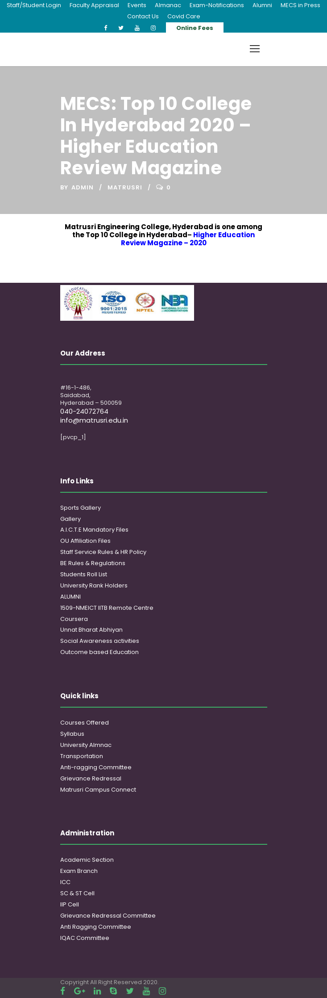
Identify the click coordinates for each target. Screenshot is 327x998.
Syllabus (72, 734)
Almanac (168, 5)
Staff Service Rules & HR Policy (103, 552)
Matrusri (125, 187)
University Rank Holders (94, 585)
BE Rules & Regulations (92, 563)
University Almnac (86, 745)
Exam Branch (79, 871)
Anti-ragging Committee (96, 767)
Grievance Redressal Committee (108, 915)
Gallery (70, 519)
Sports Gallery (80, 507)
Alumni (262, 5)
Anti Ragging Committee (95, 927)
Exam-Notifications (217, 5)
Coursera (74, 619)
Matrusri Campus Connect (98, 789)
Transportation (81, 756)
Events (137, 5)
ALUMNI (70, 596)
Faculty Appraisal (94, 5)
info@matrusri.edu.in (94, 420)
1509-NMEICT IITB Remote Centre (106, 608)
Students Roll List (83, 574)
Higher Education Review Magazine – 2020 (188, 238)
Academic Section (87, 859)
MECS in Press (300, 5)
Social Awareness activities (99, 641)
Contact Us (143, 16)
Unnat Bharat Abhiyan (91, 629)
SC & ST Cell (77, 893)
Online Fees (194, 28)
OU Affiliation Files (85, 541)
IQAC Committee (84, 938)
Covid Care (183, 16)
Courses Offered (84, 722)
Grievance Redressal (90, 778)
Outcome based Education (99, 652)
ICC (65, 882)
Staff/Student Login (34, 5)
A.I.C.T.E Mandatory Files (94, 529)
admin (82, 187)
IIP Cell (69, 904)
